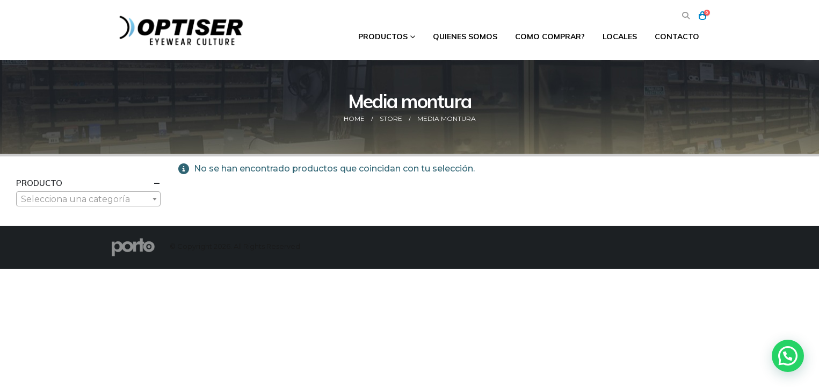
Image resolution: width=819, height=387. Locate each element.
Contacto (677, 36)
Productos (383, 36)
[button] (686, 16)
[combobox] (88, 198)
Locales (620, 36)
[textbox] (88, 199)
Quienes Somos (465, 36)
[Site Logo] (182, 30)
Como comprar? (550, 36)
